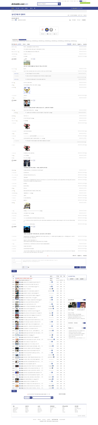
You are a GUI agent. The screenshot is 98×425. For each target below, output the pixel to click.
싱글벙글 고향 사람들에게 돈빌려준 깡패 (28, 282)
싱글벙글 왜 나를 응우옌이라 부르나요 (74, 317)
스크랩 (70, 20)
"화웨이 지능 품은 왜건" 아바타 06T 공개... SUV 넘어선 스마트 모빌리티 (37, 233)
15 (45, 394)
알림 (82, 278)
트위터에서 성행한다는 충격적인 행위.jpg (29, 348)
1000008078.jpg (67, 40)
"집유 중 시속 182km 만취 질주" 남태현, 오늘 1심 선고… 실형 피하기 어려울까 (38, 107)
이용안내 (85, 15)
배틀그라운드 (15, 409)
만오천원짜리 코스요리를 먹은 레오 (27, 328)
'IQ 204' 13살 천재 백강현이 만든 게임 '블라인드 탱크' (30, 332)
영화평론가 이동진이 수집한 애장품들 (28, 293)
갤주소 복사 (80, 15)
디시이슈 (76, 323)
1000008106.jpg (74, 40)
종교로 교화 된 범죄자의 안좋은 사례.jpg (28, 295)
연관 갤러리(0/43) (73, 15)
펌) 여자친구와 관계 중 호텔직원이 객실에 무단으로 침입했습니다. (30, 374)
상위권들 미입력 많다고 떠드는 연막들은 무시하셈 (77, 330)
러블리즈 (26, 408)
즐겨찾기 (71, 278)
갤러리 (13, 8)
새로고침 (85, 44)
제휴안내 (39, 419)
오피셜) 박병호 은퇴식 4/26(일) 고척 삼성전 (29, 315)
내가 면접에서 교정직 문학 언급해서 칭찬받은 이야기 (77, 333)
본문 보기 (74, 44)
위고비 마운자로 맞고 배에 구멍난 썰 (28, 284)
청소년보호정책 (62, 419)
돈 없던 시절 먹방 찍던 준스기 (26, 304)
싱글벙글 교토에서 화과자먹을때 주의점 (28, 350)
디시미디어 (70, 323)
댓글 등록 (69, 44)
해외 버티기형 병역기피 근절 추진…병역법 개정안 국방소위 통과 (77, 318)
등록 (77, 267)
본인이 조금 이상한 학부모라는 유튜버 (28, 302)
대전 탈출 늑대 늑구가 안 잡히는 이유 (28, 343)
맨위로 (83, 415)
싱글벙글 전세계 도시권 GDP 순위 (27, 381)
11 (39, 394)
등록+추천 (83, 267)
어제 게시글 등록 (76, 8)
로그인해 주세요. (71, 276)
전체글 (14, 271)
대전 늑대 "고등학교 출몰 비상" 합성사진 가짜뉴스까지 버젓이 (35, 66)
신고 (55, 34)
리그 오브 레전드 (15, 407)
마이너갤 (17, 8)
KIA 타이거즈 (40, 409)
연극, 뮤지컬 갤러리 (78, 408)
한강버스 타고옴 (24, 354)
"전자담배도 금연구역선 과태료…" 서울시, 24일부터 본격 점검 (35, 167)
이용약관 (48, 419)
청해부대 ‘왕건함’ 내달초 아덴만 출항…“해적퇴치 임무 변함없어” (30, 346)
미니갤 (22, 8)
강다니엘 (26, 409)
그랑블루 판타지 (15, 408)
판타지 (76, 409)
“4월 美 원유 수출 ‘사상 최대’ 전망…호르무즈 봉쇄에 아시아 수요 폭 (30, 370)
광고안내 (43, 419)
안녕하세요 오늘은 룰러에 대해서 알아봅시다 (29, 372)
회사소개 (34, 419)
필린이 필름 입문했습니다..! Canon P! (28, 379)
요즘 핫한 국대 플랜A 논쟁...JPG (27, 317)
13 (42, 394)
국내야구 (39, 407)
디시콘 (25, 267)
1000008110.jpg (15, 40)
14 (44, 394)
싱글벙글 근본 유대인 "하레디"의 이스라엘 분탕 (30, 366)
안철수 (51, 409)
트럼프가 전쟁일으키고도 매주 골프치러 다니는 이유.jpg (30, 383)
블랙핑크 (26, 407)
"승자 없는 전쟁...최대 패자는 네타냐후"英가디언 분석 (30, 377)
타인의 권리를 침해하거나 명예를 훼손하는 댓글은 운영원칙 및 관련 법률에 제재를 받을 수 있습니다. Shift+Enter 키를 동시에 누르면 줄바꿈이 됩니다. (40, 261)
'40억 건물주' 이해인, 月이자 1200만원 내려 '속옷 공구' (30, 324)
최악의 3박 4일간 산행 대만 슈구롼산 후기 (29, 321)
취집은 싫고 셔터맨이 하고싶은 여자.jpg (28, 310)
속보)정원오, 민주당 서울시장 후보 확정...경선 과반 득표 (30, 368)
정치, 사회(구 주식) (53, 407)
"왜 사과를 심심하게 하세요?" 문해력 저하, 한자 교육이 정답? (30, 319)
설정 (68, 15)
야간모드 (85, 1)
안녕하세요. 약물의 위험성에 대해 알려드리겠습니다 (30, 357)
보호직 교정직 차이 (72, 336)
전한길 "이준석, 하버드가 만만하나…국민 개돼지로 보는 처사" (30, 388)
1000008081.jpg (54, 40)
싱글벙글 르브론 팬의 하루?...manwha (28, 337)
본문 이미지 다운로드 (22, 39)
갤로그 (31, 8)
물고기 (63, 409)
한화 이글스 (39, 408)
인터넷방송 (76, 407)
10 (37, 394)
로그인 (81, 1)
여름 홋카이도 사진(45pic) (26, 335)
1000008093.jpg (48, 40)
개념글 (70, 328)
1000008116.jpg (22, 40)
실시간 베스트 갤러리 (18, 14)
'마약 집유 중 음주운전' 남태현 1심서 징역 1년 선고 (30, 352)
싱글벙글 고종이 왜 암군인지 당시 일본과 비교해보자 (30, 385)
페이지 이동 (62, 394)
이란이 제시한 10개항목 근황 (26, 363)
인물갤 (26, 8)
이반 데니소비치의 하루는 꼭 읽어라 (75, 332)
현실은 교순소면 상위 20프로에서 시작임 (76, 335)
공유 (42, 34)
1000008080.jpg (61, 40)
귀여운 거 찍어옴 (24, 288)
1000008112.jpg (28, 40)
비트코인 (51, 408)
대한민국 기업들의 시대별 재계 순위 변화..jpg (29, 299)
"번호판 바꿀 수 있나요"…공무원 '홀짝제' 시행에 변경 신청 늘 (30, 330)
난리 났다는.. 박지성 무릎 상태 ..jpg (27, 286)
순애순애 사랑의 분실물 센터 (26, 308)
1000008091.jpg (41, 40)
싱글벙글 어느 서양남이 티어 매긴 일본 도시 (29, 326)
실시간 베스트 (71, 299)
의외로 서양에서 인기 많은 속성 (27, 341)
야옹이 (63, 408)
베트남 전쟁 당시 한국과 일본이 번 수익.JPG (29, 313)
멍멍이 (63, 407)
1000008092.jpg (35, 40)
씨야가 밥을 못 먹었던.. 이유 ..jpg (27, 297)
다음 (47, 394)
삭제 (85, 77)
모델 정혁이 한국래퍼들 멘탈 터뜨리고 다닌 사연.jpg (30, 361)
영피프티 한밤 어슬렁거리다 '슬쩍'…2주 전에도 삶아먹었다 (30, 339)
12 (41, 394)
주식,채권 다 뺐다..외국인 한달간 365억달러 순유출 (30, 359)
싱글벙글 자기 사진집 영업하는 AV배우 (28, 291)
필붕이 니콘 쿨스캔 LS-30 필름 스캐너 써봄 (29, 306)
